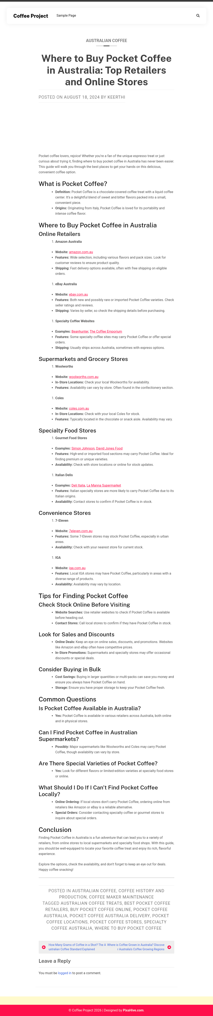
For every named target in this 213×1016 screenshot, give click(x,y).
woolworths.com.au (83, 377)
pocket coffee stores (116, 921)
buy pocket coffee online (100, 909)
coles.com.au (79, 408)
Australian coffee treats (91, 903)
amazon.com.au (81, 252)
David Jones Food (109, 448)
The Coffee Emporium (106, 331)
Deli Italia (78, 485)
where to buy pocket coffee (128, 928)
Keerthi (116, 97)
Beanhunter (80, 331)
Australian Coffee (106, 40)
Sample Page (66, 15)
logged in (64, 973)
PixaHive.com (133, 1010)
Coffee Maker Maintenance (121, 897)
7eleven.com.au (80, 531)
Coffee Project (30, 16)
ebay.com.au (78, 294)
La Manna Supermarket (104, 485)
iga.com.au (77, 568)
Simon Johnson (83, 448)
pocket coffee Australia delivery (110, 915)
